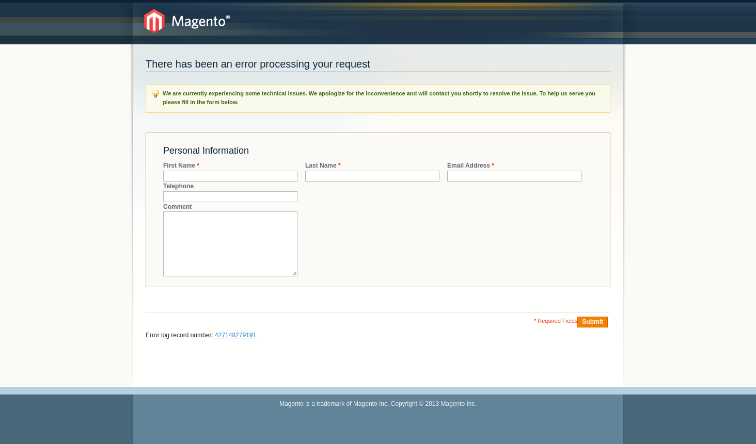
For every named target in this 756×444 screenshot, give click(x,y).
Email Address (468, 166)
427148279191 (235, 335)
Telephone (178, 186)
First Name (179, 166)
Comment (177, 206)
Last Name (321, 166)
